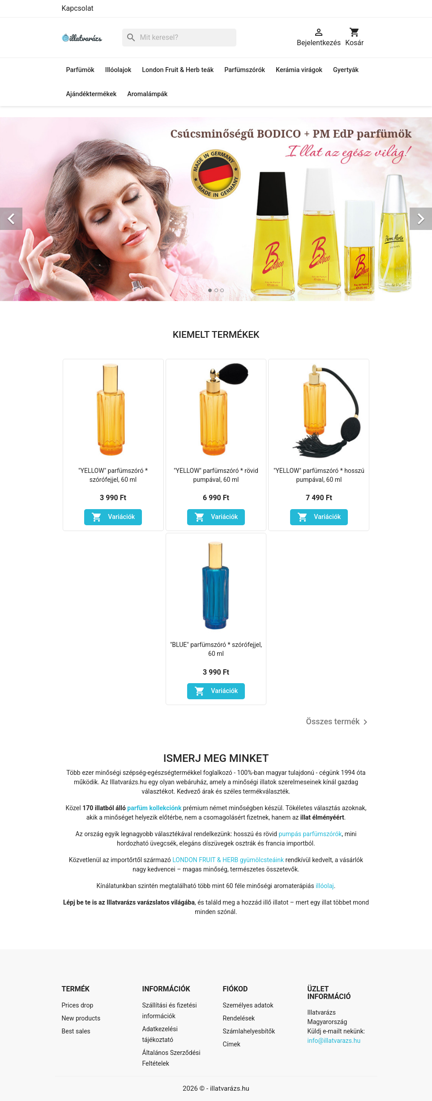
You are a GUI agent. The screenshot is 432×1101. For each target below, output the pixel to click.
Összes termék (338, 722)
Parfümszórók (244, 70)
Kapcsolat (78, 8)
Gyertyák (346, 70)
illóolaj (325, 885)
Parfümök (80, 70)
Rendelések (239, 1018)
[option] (216, 209)
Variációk (113, 517)
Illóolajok (118, 70)
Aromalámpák (147, 94)
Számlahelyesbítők (249, 1031)
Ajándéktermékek (91, 94)
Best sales (76, 1031)
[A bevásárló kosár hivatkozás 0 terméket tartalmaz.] (354, 37)
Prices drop (78, 1005)
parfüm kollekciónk (154, 808)
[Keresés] (179, 38)
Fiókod (235, 989)
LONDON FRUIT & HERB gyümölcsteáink (228, 859)
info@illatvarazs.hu (334, 1040)
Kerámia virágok (299, 70)
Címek (231, 1044)
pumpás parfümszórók (310, 833)
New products (81, 1018)
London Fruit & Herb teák (178, 70)
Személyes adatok (248, 1005)
